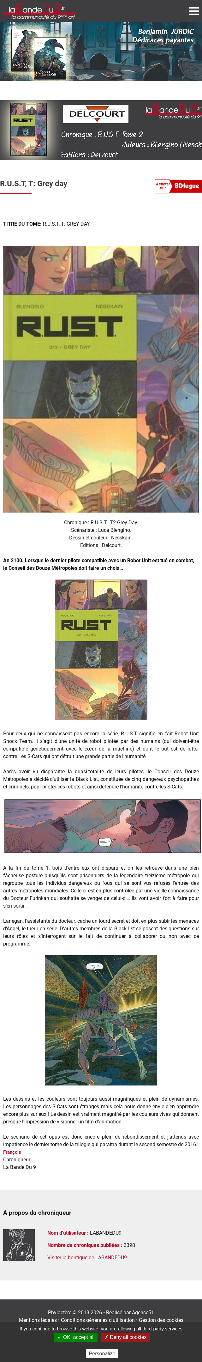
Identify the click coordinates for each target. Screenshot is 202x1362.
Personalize (102, 1353)
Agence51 (143, 1313)
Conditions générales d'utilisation (98, 1320)
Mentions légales (38, 1320)
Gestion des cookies (161, 1320)
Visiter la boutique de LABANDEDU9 (87, 1258)
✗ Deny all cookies (125, 1337)
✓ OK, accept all (75, 1337)
